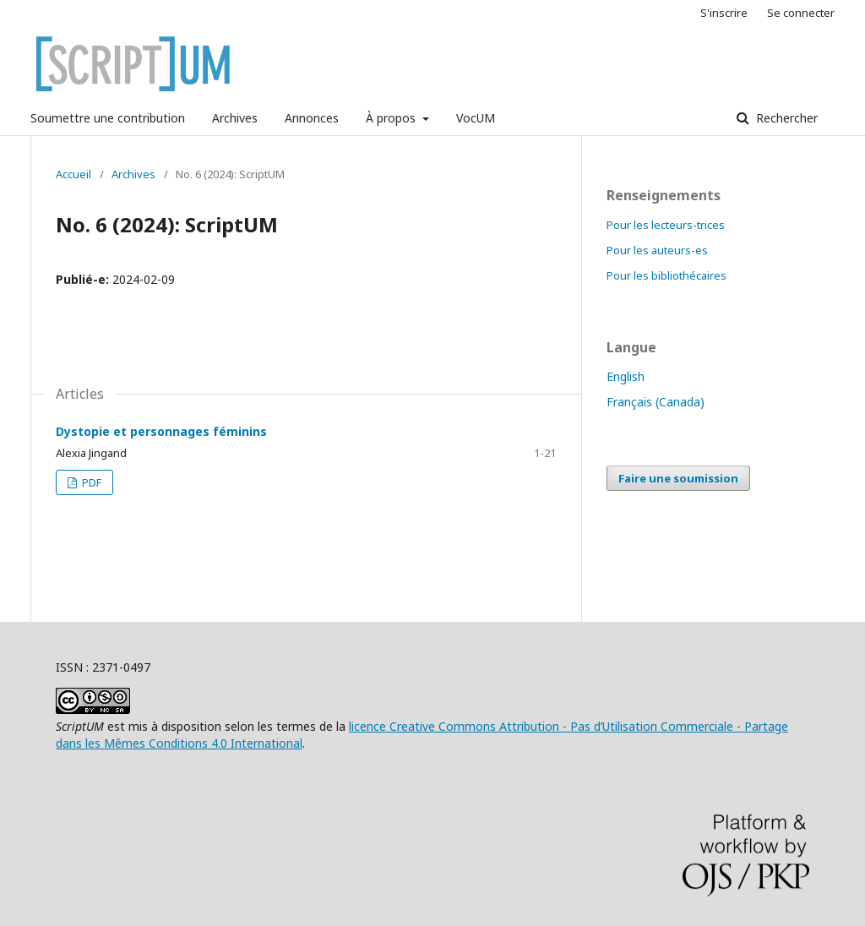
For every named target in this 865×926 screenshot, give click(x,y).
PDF (90, 482)
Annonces (312, 118)
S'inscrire (724, 12)
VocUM (475, 118)
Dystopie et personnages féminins (161, 431)
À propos (392, 118)
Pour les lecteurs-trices (666, 224)
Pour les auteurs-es (657, 250)
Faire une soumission (678, 478)
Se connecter (801, 12)
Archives (235, 118)
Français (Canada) (656, 402)
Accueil (73, 174)
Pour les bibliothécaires (666, 275)
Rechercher (785, 118)
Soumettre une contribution (107, 118)
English (626, 376)
